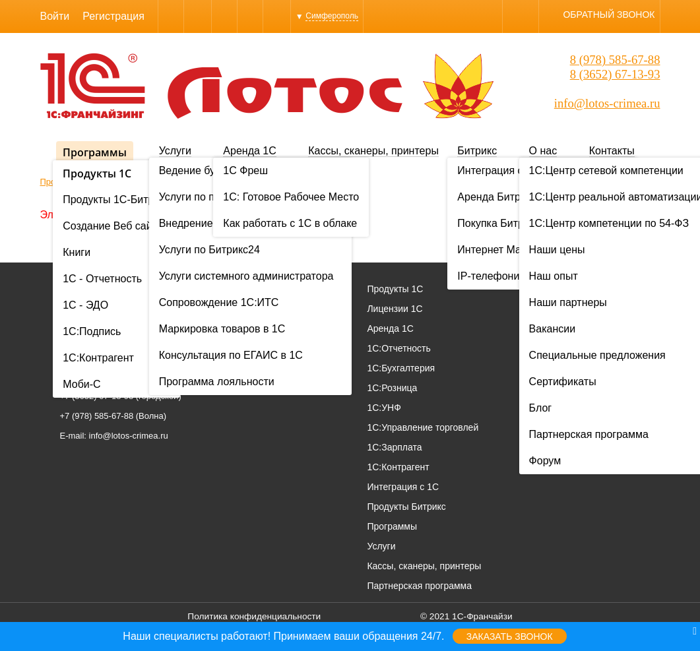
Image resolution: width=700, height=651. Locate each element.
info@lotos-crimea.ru (607, 103)
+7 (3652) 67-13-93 (97, 396)
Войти (55, 16)
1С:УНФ (383, 407)
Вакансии (620, 348)
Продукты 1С (395, 289)
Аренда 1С (249, 150)
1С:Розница (392, 388)
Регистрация (113, 16)
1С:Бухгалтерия (401, 368)
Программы (95, 152)
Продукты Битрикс (406, 506)
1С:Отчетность (398, 348)
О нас (543, 150)
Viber (171, 16)
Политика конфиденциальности (254, 616)
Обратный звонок (608, 14)
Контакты (612, 150)
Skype (198, 16)
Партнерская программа (419, 585)
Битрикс (477, 150)
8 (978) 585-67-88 (615, 60)
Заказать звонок (509, 636)
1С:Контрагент (398, 467)
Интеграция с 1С (403, 486)
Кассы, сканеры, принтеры (373, 150)
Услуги (175, 150)
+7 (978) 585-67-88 (97, 416)
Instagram (250, 16)
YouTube (277, 16)
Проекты (618, 308)
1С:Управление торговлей (422, 427)
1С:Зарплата (394, 447)
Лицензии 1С (394, 308)
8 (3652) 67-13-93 (615, 74)
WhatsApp (224, 16)
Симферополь (331, 15)
